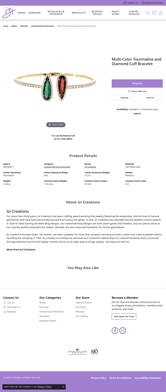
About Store (116, 13)
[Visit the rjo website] (94, 352)
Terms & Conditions (120, 377)
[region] (56, 80)
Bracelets (79, 12)
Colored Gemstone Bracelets (42, 26)
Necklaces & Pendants (56, 13)
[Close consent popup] (63, 387)
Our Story (81, 307)
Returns (150, 97)
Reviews (80, 311)
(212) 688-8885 (63, 138)
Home (5, 26)
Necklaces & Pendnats (51, 311)
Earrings (34, 12)
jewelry (14, 26)
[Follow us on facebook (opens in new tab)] (115, 330)
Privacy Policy (98, 377)
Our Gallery (82, 316)
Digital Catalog (134, 13)
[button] (148, 13)
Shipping (124, 97)
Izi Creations (90, 167)
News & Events (84, 302)
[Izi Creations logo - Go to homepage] (9, 12)
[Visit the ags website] (77, 352)
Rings (21, 12)
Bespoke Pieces (97, 13)
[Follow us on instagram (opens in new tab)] (122, 330)
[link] (131, 2)
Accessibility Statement (148, 377)
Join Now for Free (124, 316)
